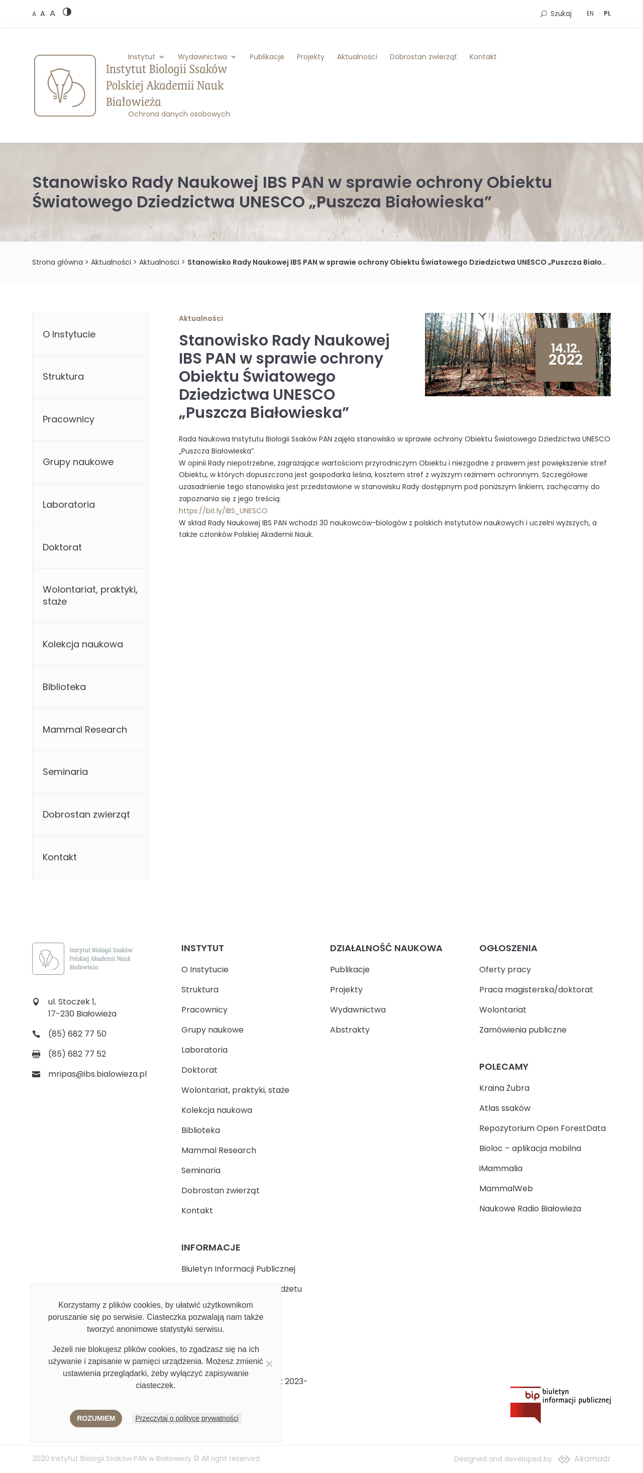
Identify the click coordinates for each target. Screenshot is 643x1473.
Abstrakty (350, 1030)
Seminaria (65, 771)
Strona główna (57, 262)
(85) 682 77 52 (77, 1054)
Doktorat (62, 547)
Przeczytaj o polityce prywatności (186, 1418)
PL (607, 13)
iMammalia (500, 1168)
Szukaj (561, 14)
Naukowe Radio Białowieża (530, 1208)
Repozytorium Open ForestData (542, 1128)
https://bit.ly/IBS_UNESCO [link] (223, 511)
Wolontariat (502, 1009)
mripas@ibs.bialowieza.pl (97, 1074)
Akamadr (592, 1458)
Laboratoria (69, 504)
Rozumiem (96, 1418)
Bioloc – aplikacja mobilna (530, 1148)
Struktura (63, 376)
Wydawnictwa (202, 56)
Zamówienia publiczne (523, 1030)
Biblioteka (64, 687)
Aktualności (357, 56)
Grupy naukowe (78, 462)
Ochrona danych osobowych (179, 114)
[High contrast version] (67, 14)
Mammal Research (85, 729)
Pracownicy (68, 419)
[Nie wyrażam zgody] (269, 1363)
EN (590, 13)
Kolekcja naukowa (83, 644)
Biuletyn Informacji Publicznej (238, 1269)
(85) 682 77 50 (77, 1034)
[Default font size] (35, 14)
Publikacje (267, 56)
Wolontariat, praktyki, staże (90, 595)
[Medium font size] (43, 14)
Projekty (311, 56)
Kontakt (483, 56)
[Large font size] (52, 13)
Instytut (141, 56)
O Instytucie (69, 334)
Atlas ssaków (504, 1108)
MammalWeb (506, 1188)
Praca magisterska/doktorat (536, 989)
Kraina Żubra (504, 1088)
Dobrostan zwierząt (423, 56)
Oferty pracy (505, 969)
